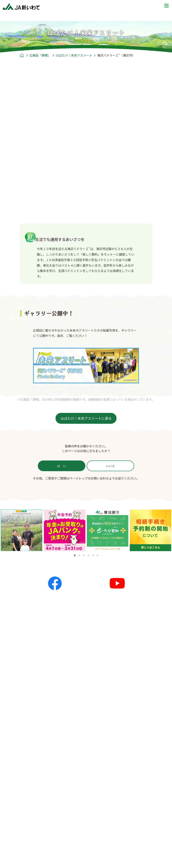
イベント (73, 709)
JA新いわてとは (29, 794)
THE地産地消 (121, 721)
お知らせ (69, 685)
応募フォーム (121, 745)
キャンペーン (76, 715)
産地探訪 (118, 709)
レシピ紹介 (70, 733)
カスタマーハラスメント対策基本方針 (138, 830)
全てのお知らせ (77, 691)
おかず (71, 751)
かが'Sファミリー (33, 751)
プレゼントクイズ (121, 733)
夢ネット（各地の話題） (83, 703)
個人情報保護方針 (124, 806)
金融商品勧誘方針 (124, 812)
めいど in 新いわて (122, 685)
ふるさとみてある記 (126, 715)
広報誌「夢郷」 (28, 733)
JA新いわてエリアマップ (129, 697)
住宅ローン (30, 824)
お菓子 (71, 764)
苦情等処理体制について (129, 824)
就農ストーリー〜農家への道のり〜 (135, 703)
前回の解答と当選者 (126, 751)
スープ (71, 757)
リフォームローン (35, 830)
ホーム (22, 685)
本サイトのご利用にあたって (132, 836)
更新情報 (73, 697)
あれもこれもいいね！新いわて (42, 764)
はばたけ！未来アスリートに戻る (86, 418)
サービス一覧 (30, 806)
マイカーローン (33, 836)
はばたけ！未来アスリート (39, 776)
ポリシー (115, 794)
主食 (70, 745)
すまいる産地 (30, 757)
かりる (27, 818)
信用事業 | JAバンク (36, 812)
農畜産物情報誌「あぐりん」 (41, 782)
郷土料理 (73, 770)
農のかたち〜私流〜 (34, 745)
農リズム (27, 770)
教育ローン (30, 842)
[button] (75, 555)
